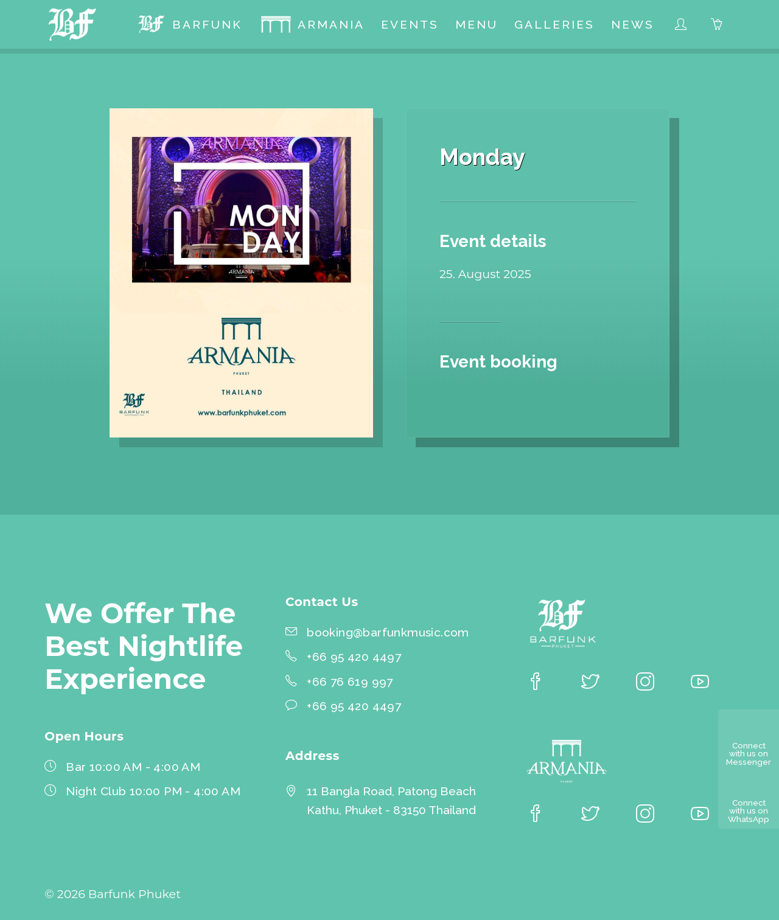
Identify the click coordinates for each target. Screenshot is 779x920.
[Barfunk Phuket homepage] (75, 26)
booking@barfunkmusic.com (388, 632)
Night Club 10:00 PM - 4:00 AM (153, 791)
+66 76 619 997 (350, 681)
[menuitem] (189, 27)
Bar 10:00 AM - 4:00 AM (133, 766)
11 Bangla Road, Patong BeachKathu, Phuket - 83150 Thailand (391, 800)
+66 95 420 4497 (354, 656)
